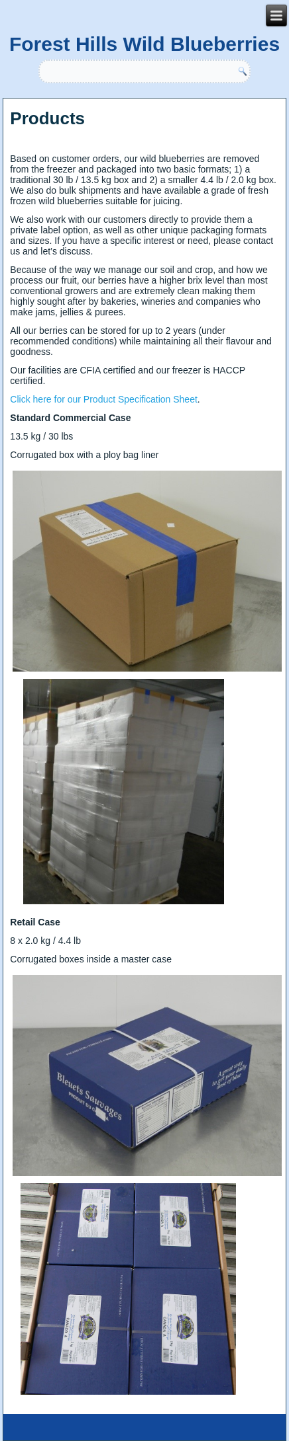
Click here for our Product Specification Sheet (103, 399)
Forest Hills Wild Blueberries (144, 44)
